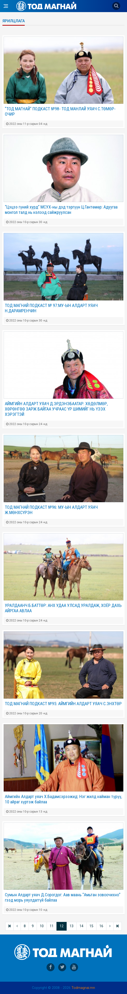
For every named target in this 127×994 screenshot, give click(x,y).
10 (42, 926)
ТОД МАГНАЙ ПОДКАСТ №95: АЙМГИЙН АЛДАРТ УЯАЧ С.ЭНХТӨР (63, 703)
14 (81, 926)
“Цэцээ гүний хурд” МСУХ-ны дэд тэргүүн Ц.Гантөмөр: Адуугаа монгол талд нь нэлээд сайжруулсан (61, 209)
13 (71, 926)
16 (101, 926)
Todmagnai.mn (83, 988)
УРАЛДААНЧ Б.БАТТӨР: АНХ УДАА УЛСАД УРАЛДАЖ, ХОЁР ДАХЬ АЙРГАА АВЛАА (63, 608)
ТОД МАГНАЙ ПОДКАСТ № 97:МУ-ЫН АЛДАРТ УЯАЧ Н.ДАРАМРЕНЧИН (51, 308)
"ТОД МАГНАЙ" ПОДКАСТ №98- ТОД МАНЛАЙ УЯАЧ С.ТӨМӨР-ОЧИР (60, 111)
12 (62, 926)
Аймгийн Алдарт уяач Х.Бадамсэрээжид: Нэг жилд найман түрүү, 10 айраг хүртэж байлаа (63, 799)
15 (91, 926)
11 (52, 926)
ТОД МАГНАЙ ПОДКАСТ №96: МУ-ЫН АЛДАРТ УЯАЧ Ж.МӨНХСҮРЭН (51, 510)
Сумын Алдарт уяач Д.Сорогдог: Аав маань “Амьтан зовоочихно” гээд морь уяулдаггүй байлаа (62, 897)
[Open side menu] (6, 6)
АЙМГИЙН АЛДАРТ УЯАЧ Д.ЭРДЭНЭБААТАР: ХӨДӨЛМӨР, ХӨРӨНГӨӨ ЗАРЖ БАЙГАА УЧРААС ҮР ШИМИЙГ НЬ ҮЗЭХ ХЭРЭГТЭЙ (56, 409)
